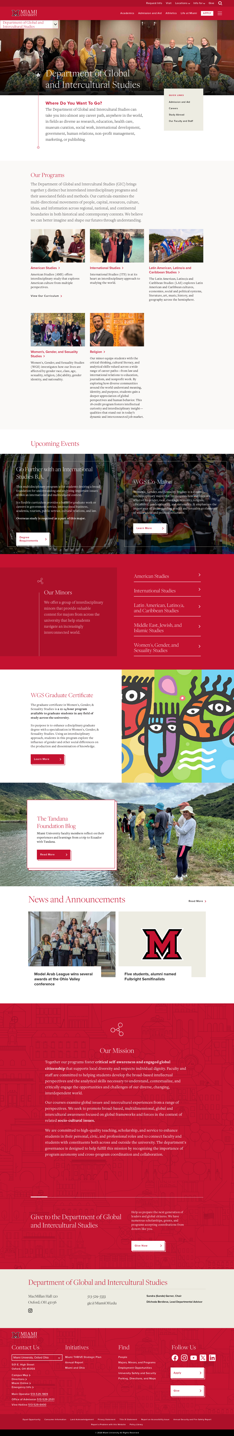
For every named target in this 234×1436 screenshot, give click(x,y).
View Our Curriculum (45, 296)
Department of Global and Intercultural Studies (23, 24)
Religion (96, 352)
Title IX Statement (128, 1419)
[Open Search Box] (220, 3)
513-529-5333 (96, 1296)
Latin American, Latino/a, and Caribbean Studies (167, 608)
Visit (169, 3)
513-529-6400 (37, 1404)
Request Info (154, 3)
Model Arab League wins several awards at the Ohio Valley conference (63, 979)
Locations (181, 3)
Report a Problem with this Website (108, 1424)
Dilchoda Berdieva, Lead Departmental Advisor (174, 1301)
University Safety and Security (137, 1373)
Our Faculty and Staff (181, 121)
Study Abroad (176, 114)
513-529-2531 (45, 1399)
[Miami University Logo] (24, 13)
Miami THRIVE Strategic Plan (83, 1357)
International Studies (105, 268)
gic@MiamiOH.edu (102, 1302)
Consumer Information (55, 1419)
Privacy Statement (106, 1419)
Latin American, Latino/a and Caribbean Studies (170, 270)
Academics (127, 13)
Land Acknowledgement (82, 1419)
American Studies (44, 268)
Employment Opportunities (135, 1367)
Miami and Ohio (75, 1367)
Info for (197, 3)
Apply (207, 13)
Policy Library (136, 1424)
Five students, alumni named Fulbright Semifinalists (150, 977)
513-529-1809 (39, 1394)
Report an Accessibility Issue (155, 1419)
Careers (173, 108)
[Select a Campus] (37, 1357)
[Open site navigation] (219, 13)
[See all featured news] (197, 901)
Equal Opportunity (32, 1419)
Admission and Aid (150, 13)
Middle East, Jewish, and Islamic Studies (167, 627)
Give (211, 3)
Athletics (171, 13)
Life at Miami (189, 13)
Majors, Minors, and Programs (136, 1362)
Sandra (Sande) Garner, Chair (164, 1296)
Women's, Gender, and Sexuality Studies (54, 354)
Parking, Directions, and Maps (137, 1378)
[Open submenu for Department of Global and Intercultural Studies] (55, 24)
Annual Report (74, 1362)
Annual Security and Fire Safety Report (192, 1419)
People (122, 1357)
